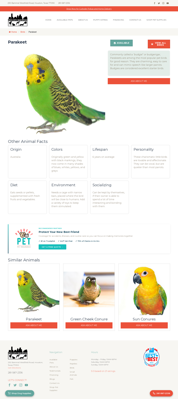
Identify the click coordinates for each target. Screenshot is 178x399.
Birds (72, 368)
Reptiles (73, 364)
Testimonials (55, 371)
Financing (118, 20)
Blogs (52, 379)
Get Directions (14, 368)
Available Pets (65, 20)
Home (48, 20)
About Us (83, 20)
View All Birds (158, 44)
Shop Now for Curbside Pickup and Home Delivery (89, 9)
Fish (71, 379)
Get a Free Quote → (52, 247)
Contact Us (135, 20)
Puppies (73, 359)
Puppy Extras (100, 20)
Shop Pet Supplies (156, 20)
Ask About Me (139, 81)
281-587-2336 (64, 3)
